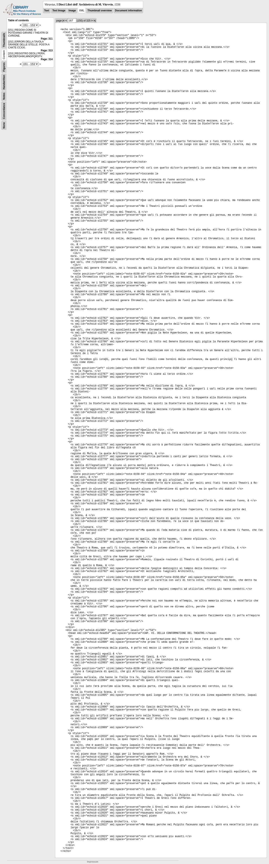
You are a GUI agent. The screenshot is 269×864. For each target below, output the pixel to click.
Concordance (4, 111)
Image (72, 10)
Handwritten (4, 82)
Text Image (58, 10)
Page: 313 (47, 50)
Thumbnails (4, 40)
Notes (4, 96)
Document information (128, 10)
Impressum (92, 862)
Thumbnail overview (99, 10)
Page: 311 (47, 38)
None (4, 125)
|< (63, 20)
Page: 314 (47, 59)
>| (94, 20)
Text (46, 10)
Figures (4, 67)
